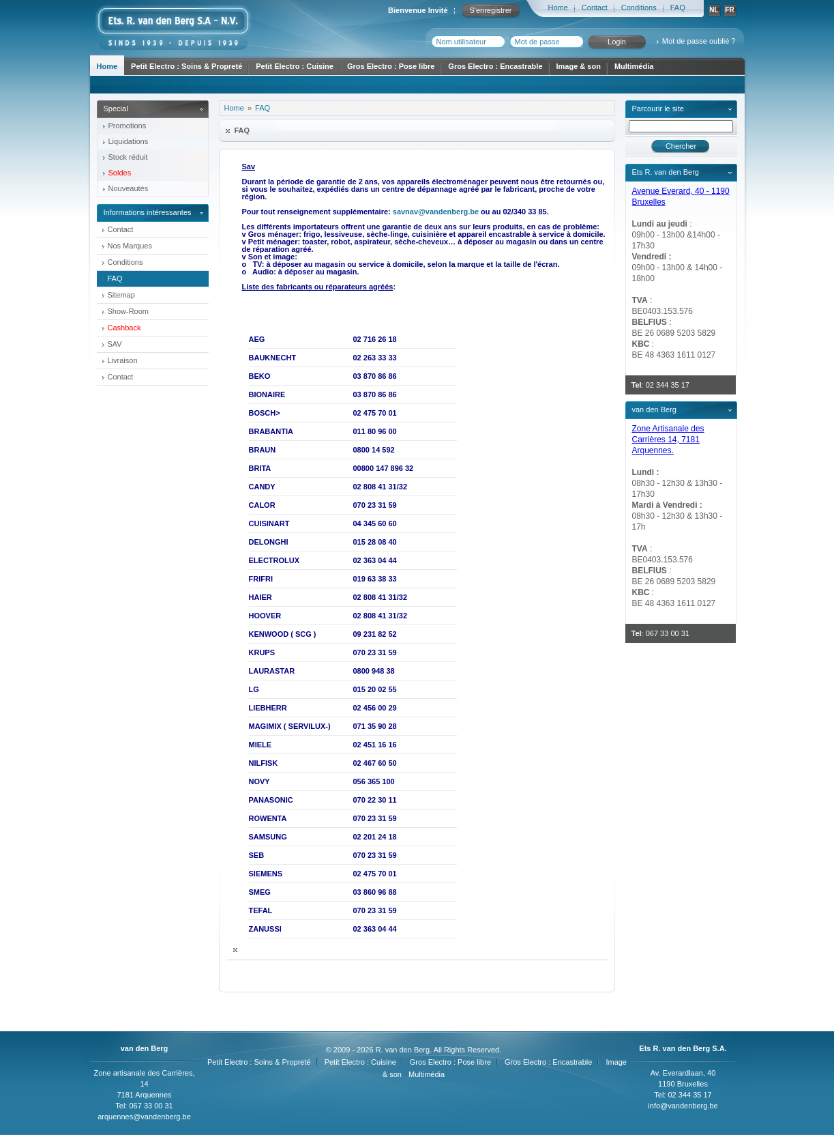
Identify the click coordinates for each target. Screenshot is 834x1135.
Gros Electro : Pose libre (390, 66)
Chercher (681, 146)
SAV (115, 344)
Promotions (127, 125)
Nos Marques (130, 246)
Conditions (639, 7)
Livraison (123, 360)
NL (713, 10)
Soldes (120, 173)
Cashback (124, 328)
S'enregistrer (490, 10)
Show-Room (128, 311)
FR (729, 10)
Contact (595, 7)
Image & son (578, 66)
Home (558, 7)
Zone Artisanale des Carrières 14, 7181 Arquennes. (668, 439)
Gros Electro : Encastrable (495, 66)
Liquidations (128, 141)
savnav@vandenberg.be (436, 211)
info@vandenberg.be (682, 1106)
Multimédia (633, 66)
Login (617, 42)
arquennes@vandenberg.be (144, 1116)
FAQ (677, 7)
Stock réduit (128, 157)
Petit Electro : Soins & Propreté (186, 66)
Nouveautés (128, 188)
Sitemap (121, 295)
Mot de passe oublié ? (699, 41)
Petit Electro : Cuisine (294, 66)
